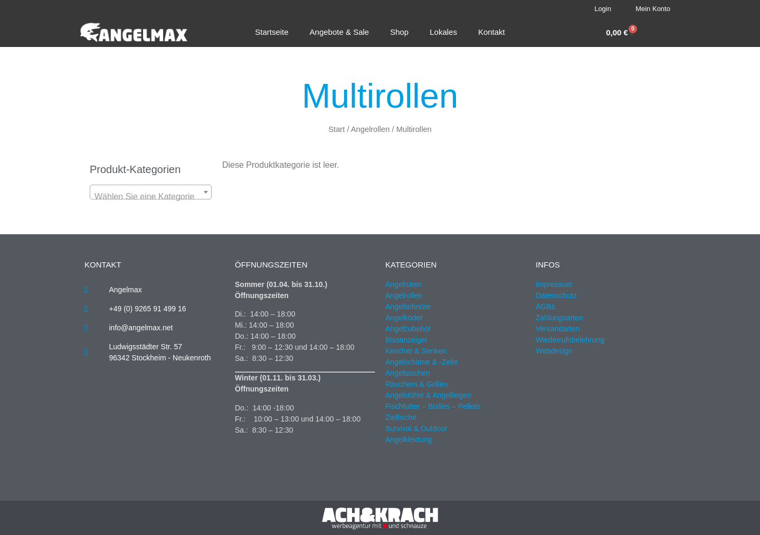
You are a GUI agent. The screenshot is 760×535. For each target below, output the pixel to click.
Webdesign (554, 351)
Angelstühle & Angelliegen (428, 395)
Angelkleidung (408, 439)
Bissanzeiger (406, 340)
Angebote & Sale (339, 31)
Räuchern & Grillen (416, 384)
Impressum (554, 284)
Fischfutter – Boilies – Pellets (432, 406)
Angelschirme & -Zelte (421, 362)
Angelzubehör (408, 328)
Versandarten (558, 328)
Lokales (443, 31)
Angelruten (403, 284)
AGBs (545, 306)
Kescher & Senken (415, 351)
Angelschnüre (408, 306)
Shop (399, 31)
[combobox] (151, 192)
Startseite (271, 31)
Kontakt (491, 31)
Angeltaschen (407, 373)
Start (336, 129)
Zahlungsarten (559, 317)
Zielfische (400, 417)
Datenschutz (556, 295)
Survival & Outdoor (416, 428)
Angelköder (404, 317)
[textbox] (150, 196)
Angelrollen (370, 129)
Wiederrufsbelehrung (570, 340)
